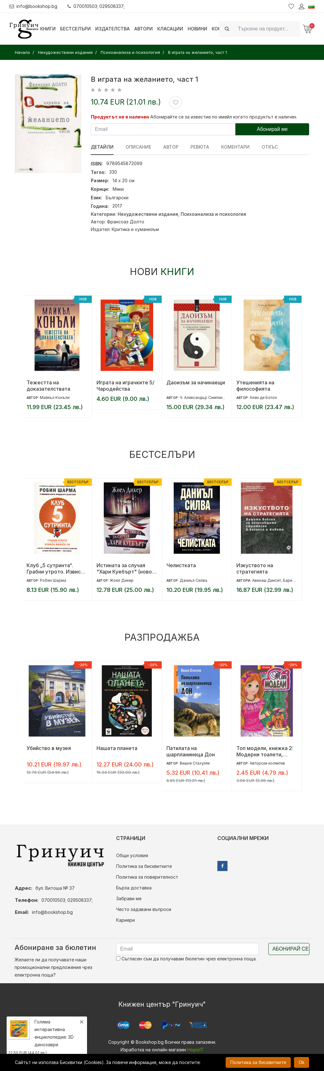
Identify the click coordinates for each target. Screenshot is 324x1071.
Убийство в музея (49, 748)
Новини (197, 28)
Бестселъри (75, 28)
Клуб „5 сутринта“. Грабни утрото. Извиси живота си (55, 568)
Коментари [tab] (235, 147)
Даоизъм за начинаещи (195, 382)
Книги (48, 28)
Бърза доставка (134, 887)
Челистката (181, 565)
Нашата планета (117, 748)
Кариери (125, 920)
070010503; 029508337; (96, 6)
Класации (170, 28)
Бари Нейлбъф (297, 580)
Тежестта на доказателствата (48, 385)
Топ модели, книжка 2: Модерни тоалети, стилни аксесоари (264, 751)
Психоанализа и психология (213, 214)
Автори (143, 28)
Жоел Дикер (122, 580)
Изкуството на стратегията (254, 568)
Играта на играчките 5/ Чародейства (125, 385)
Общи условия (132, 855)
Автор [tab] (170, 147)
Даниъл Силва (193, 580)
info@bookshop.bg (33, 6)
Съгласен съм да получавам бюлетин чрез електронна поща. (186, 958)
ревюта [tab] (199, 147)
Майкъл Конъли (55, 397)
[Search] (267, 28)
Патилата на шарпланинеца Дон (190, 751)
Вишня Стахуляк (195, 763)
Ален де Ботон (263, 397)
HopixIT (195, 1049)
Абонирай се (290, 949)
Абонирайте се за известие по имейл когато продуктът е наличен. (223, 116)
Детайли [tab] (102, 147)
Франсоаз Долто (125, 221)
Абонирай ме (272, 129)
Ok (301, 1062)
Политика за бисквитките (144, 866)
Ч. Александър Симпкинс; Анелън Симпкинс (221, 397)
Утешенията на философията (255, 385)
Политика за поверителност (147, 877)
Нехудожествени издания (148, 214)
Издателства (112, 28)
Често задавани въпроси (143, 909)
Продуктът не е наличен (120, 116)
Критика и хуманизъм (135, 229)
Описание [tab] (138, 147)
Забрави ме (128, 898)
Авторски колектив (267, 763)
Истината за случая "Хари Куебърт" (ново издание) (124, 568)
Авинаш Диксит (266, 580)
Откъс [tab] (270, 147)
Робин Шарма (53, 580)
